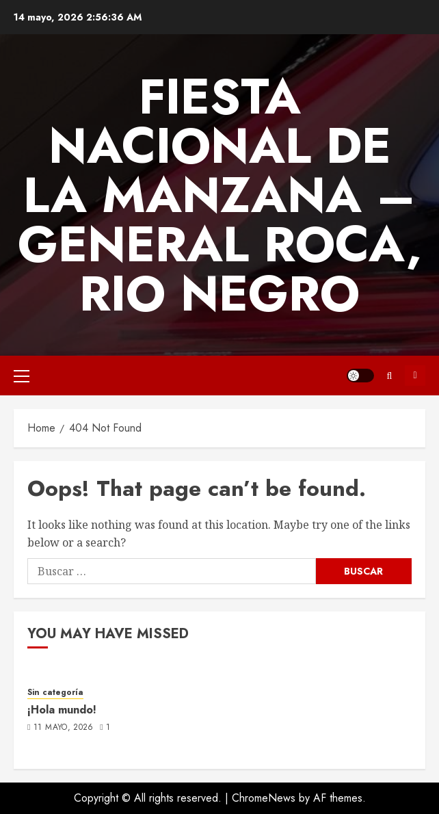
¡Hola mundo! (61, 710)
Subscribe (415, 375)
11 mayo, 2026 (64, 727)
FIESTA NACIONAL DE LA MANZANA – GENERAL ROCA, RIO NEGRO (220, 195)
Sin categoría (55, 692)
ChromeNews (263, 798)
